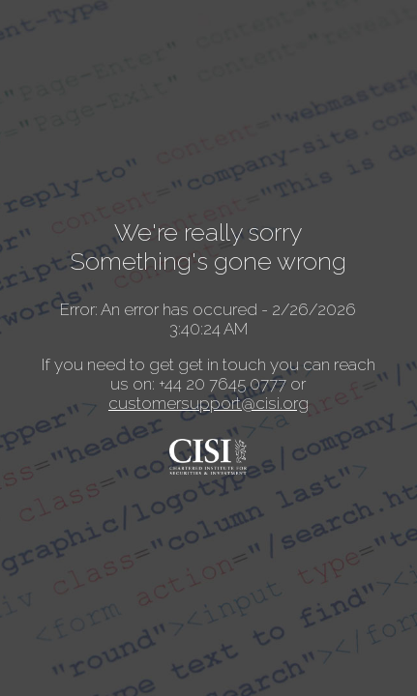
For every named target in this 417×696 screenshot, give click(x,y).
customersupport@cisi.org (208, 403)
